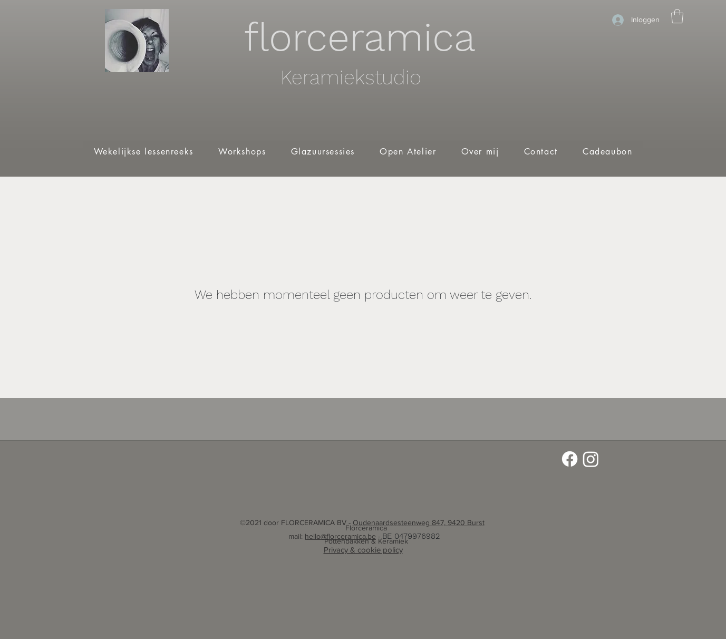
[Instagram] (590, 459)
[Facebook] (569, 459)
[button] (677, 16)
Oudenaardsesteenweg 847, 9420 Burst (419, 522)
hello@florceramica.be (340, 536)
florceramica (360, 37)
